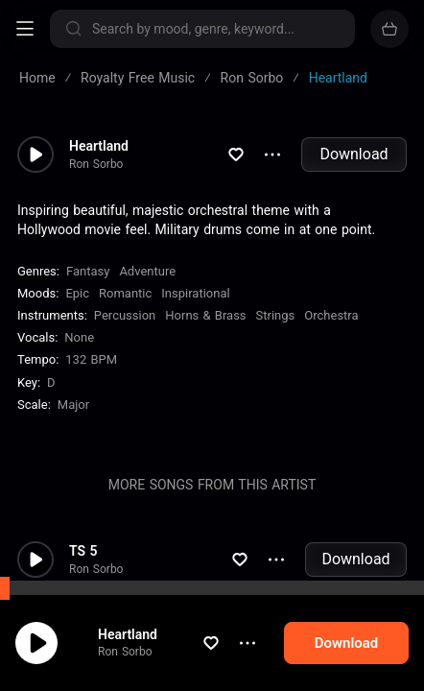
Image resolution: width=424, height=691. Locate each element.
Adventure (147, 271)
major (73, 404)
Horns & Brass (205, 315)
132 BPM (91, 359)
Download (353, 154)
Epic (77, 293)
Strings (275, 315)
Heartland (146, 634)
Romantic (125, 293)
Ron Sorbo (143, 651)
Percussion (124, 315)
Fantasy (87, 271)
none (79, 337)
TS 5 (83, 551)
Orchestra (331, 315)
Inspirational (195, 293)
